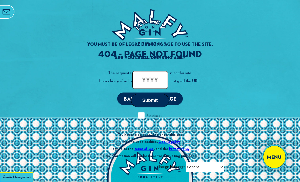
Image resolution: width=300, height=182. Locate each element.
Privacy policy (179, 149)
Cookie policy (169, 142)
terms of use (144, 149)
